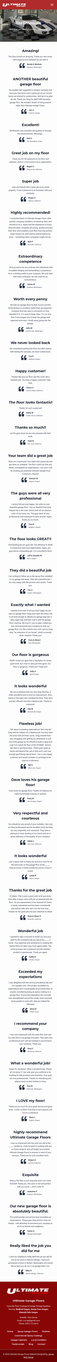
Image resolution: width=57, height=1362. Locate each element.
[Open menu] (51, 4)
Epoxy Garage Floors (27, 1331)
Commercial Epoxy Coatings (28, 1335)
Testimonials (18, 1344)
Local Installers (38, 1340)
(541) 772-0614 (31, 1323)
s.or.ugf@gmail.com (31, 1320)
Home (10, 1331)
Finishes (46, 1331)
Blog (31, 1344)
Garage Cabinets (19, 1340)
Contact (41, 1344)
